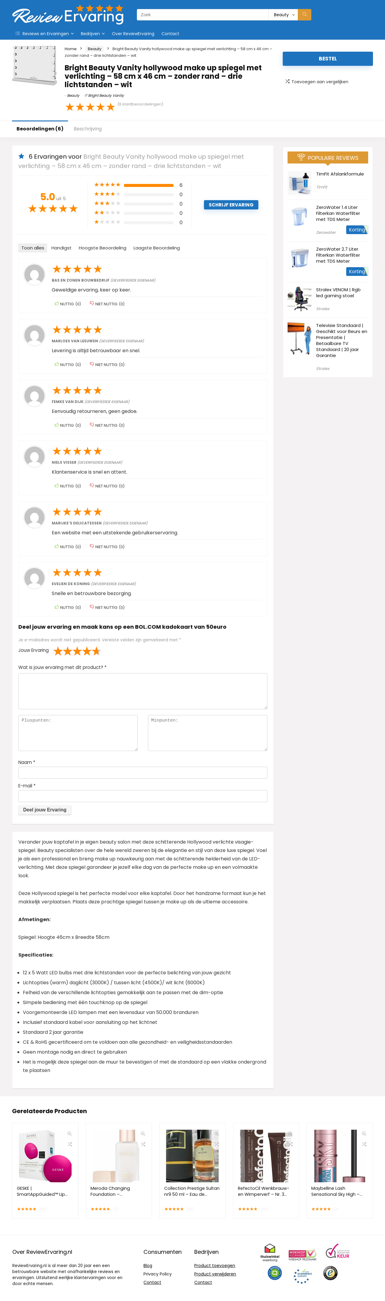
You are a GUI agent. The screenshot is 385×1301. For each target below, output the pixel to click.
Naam (26, 762)
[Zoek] (304, 14)
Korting (357, 230)
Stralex (322, 308)
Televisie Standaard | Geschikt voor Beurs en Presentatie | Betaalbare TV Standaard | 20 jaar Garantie (341, 340)
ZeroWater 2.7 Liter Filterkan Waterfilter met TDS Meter (338, 255)
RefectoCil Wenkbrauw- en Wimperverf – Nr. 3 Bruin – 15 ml (263, 1194)
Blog (147, 1266)
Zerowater (326, 232)
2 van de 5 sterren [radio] (62, 651)
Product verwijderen (215, 1274)
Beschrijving (88, 128)
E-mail (26, 786)
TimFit (321, 187)
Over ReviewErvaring (133, 34)
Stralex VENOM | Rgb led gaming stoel (338, 292)
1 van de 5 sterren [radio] (58, 651)
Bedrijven (90, 34)
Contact (170, 34)
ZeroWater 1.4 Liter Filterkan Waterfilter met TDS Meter (338, 213)
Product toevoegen (214, 1266)
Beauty (94, 49)
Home (71, 49)
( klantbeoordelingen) (140, 104)
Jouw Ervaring (33, 650)
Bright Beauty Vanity (106, 95)
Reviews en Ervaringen (42, 34)
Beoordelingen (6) (40, 128)
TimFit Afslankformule (340, 174)
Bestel (328, 58)
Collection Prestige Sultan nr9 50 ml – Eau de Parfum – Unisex (192, 1194)
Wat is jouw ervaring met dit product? (62, 667)
